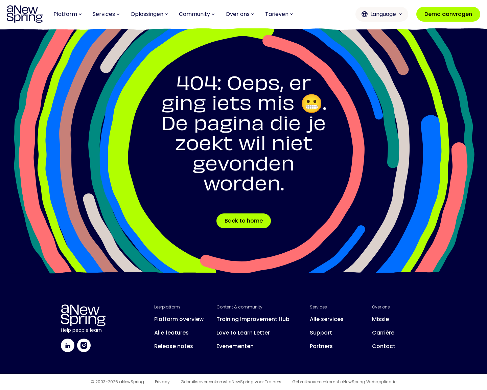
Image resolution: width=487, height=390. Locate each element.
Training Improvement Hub (252, 319)
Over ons (240, 14)
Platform (67, 14)
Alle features (171, 333)
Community (197, 14)
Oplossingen (149, 14)
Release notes (173, 346)
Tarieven (279, 14)
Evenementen (235, 346)
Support (321, 333)
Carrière (383, 333)
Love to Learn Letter (243, 333)
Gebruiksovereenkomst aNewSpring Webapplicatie (344, 382)
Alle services (327, 319)
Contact (383, 346)
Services (106, 14)
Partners (321, 346)
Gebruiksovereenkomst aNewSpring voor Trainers (231, 382)
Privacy (162, 382)
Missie (380, 319)
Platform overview (179, 319)
